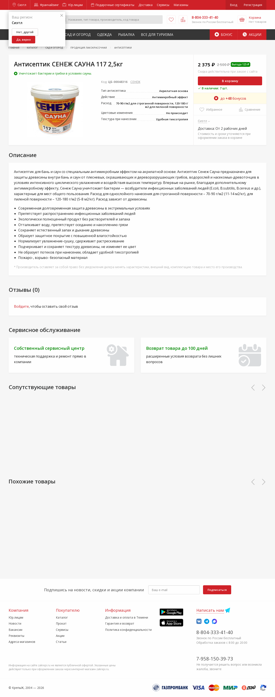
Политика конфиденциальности (128, 630)
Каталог (62, 617)
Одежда (104, 34)
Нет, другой (25, 32)
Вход (233, 5)
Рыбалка (126, 34)
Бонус (223, 34)
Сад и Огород (78, 34)
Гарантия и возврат (119, 623)
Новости (15, 623)
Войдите (21, 306)
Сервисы (163, 5)
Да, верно (23, 39)
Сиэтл (19, 5)
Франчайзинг (46, 5)
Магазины (181, 5)
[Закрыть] (62, 15)
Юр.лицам (72, 5)
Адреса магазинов (22, 642)
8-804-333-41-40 (214, 632)
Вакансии (15, 630)
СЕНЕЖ (135, 82)
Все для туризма (157, 34)
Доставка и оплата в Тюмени (126, 617)
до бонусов (230, 98)
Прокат (61, 623)
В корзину (230, 81)
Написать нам (210, 610)
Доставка (146, 5)
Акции (252, 34)
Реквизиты (16, 636)
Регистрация (253, 5)
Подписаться (217, 590)
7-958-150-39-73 (214, 658)
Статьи (61, 642)
